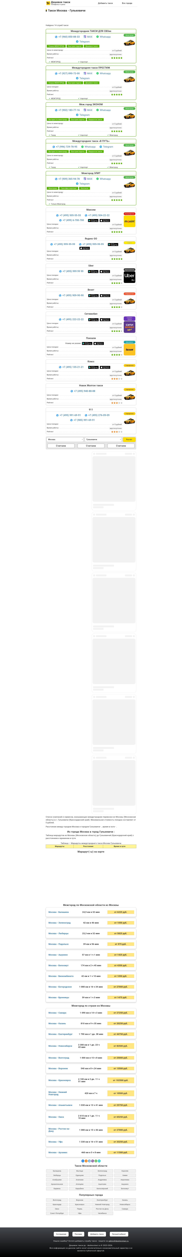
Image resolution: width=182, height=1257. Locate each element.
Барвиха (57, 1188)
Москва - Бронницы (59, 997)
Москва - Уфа (56, 1142)
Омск (57, 1209)
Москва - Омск (56, 1117)
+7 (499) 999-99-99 (93, 244)
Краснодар (57, 1204)
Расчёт (129, 439)
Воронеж (79, 1200)
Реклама (78, 1234)
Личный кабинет (119, 1234)
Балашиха (57, 1171)
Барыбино (80, 1188)
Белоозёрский (102, 1188)
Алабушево (57, 1180)
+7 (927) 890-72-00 (69, 73)
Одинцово (80, 1175)
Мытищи (79, 1171)
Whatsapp (103, 36)
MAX (88, 36)
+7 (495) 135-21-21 (73, 367)
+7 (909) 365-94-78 (69, 178)
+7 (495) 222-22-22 (73, 319)
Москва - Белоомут (59, 965)
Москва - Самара (57, 1013)
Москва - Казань (57, 1023)
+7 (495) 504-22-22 (99, 215)
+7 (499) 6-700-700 (73, 220)
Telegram (83, 41)
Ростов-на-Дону (102, 1209)
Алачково (79, 1180)
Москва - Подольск (59, 944)
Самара (125, 1209)
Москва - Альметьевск (60, 1105)
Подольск (102, 1175)
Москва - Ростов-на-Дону (59, 1130)
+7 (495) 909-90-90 (73, 295)
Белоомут (125, 1188)
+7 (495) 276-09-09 (99, 415)
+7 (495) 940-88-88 (84, 391)
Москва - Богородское (60, 987)
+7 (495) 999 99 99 (73, 271)
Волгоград (57, 1200)
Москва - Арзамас (58, 1152)
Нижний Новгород (102, 1204)
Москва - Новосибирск (60, 1046)
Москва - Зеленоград (60, 923)
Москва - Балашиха (59, 912)
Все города (127, 3)
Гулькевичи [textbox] (91, 439)
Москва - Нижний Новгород (58, 1093)
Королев (125, 1171)
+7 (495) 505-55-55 (70, 215)
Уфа (79, 1213)
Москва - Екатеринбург (61, 1034)
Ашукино (124, 1184)
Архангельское (57, 1184)
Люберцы (57, 1175)
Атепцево (79, 1184)
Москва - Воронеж (58, 1068)
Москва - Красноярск (60, 1080)
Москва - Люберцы (59, 933)
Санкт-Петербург (57, 1213)
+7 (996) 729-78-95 (66, 146)
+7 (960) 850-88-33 (69, 36)
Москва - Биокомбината (61, 976)
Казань (125, 1200)
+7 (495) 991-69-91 (70, 415)
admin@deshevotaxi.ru (119, 1241)
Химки (124, 1175)
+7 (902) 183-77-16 (69, 110)
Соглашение (61, 1234)
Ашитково (102, 1184)
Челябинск (102, 1213)
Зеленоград (102, 1171)
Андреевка (102, 1180)
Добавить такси (105, 3)
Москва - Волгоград (59, 1058)
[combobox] (65, 439)
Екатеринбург (102, 1200)
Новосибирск (125, 1204)
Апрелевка (125, 1180)
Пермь (79, 1209)
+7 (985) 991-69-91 (85, 420)
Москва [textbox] (51, 439)
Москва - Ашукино (58, 955)
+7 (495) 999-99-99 (64, 244)
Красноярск (79, 1204)
